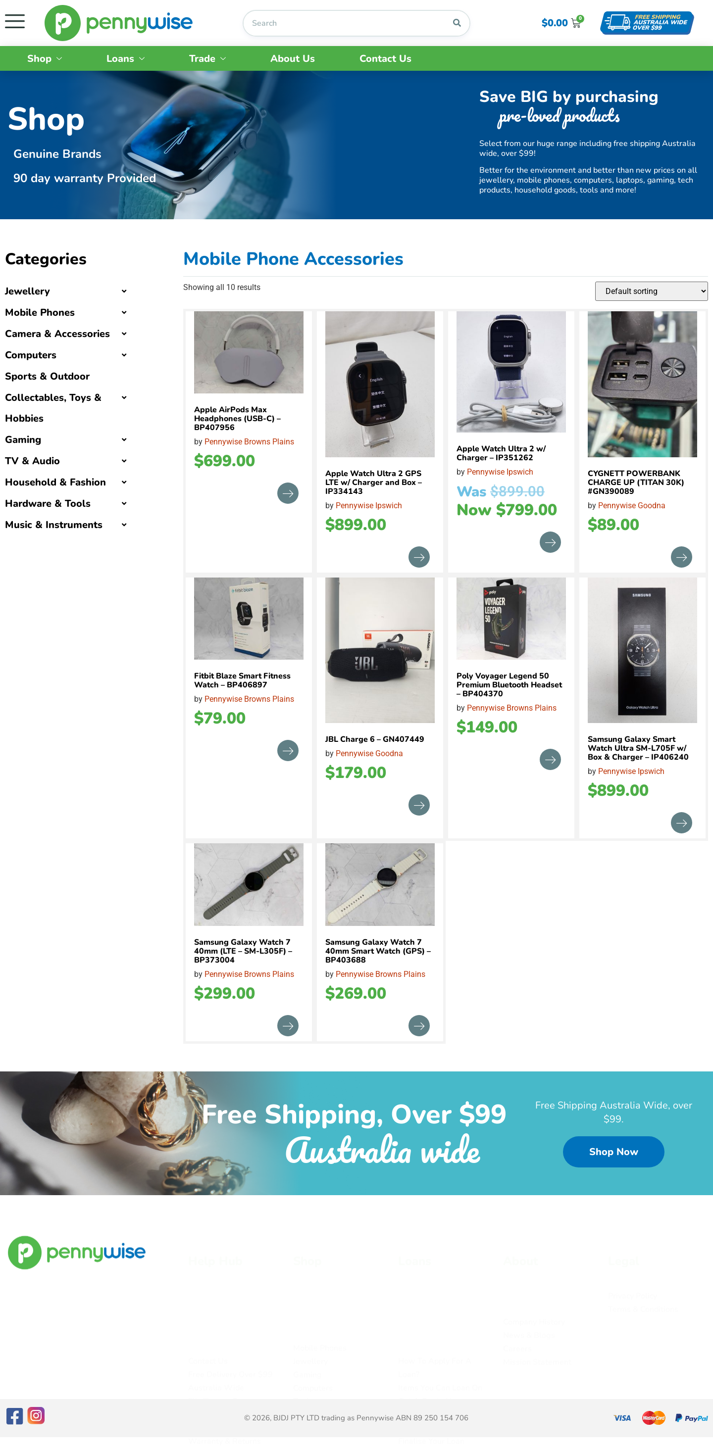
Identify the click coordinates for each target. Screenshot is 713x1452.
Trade (207, 58)
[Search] (457, 23)
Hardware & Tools (48, 503)
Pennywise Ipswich (369, 505)
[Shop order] (651, 291)
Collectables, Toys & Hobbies (53, 408)
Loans (125, 58)
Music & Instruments (53, 525)
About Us (292, 58)
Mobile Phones (40, 312)
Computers (30, 355)
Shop (44, 58)
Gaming (23, 439)
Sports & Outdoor (47, 376)
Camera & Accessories (57, 333)
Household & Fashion (55, 482)
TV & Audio (32, 461)
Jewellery (27, 291)
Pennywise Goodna (631, 505)
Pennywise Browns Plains (249, 441)
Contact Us (385, 58)
